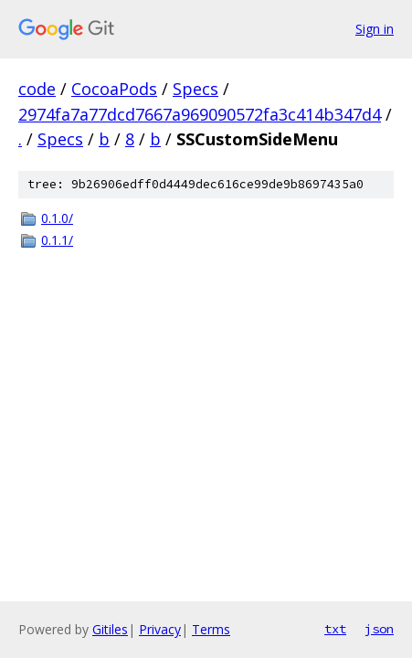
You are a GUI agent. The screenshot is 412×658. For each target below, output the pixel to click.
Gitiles (110, 629)
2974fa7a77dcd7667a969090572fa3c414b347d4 (199, 114)
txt (335, 629)
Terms (211, 629)
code (37, 89)
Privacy (160, 629)
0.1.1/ (57, 240)
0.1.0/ (57, 218)
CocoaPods (114, 89)
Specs (195, 89)
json (379, 629)
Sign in (374, 28)
